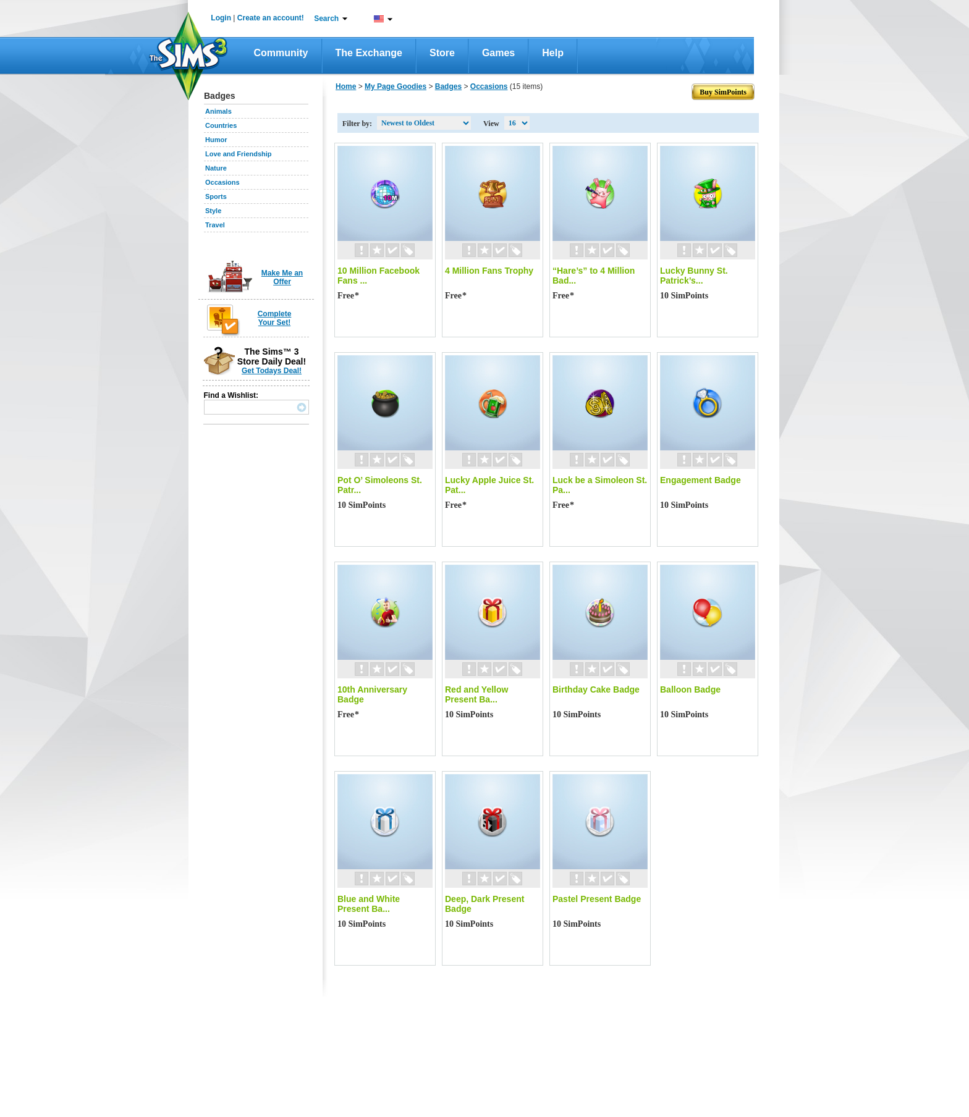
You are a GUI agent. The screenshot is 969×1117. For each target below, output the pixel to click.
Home (346, 86)
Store (442, 53)
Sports (216, 196)
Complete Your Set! (275, 318)
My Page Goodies (395, 86)
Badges (448, 86)
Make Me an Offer (282, 277)
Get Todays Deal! (272, 370)
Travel (215, 225)
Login (221, 18)
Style (213, 210)
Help (553, 53)
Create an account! (270, 18)
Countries (221, 125)
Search (326, 18)
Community (281, 53)
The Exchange (369, 53)
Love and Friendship (238, 154)
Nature (216, 168)
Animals (218, 111)
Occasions (222, 182)
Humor (216, 139)
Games (498, 53)
